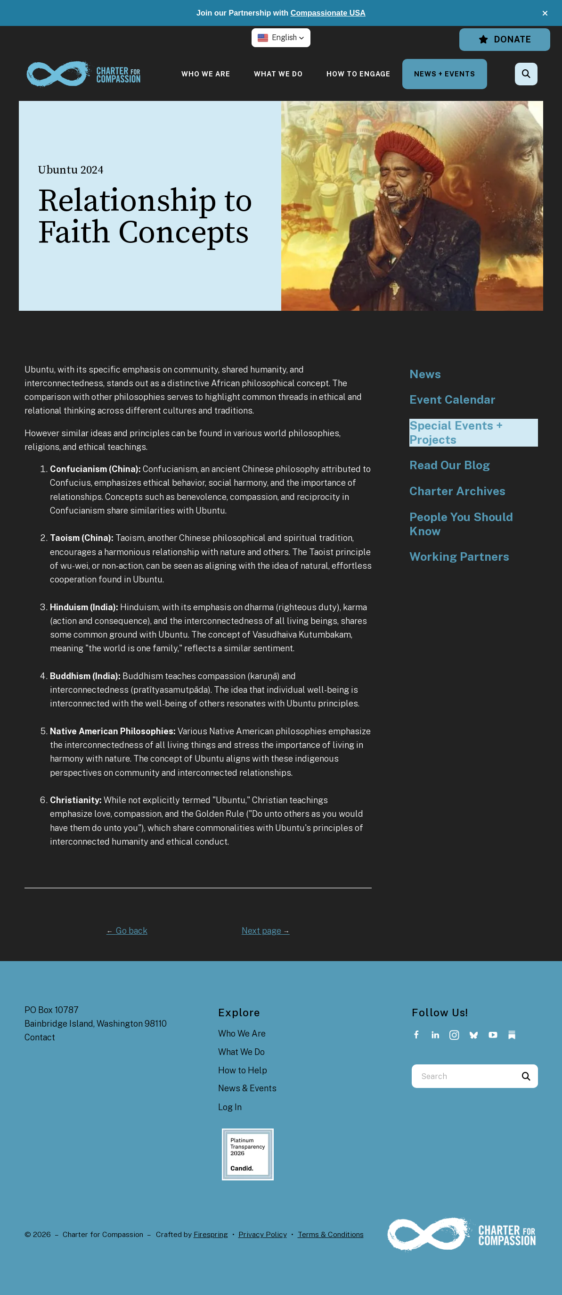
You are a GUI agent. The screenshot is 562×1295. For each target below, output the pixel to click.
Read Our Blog (449, 465)
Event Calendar (452, 400)
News (425, 374)
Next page (266, 931)
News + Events (444, 74)
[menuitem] (206, 74)
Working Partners (459, 557)
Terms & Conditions (331, 1234)
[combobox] (463, 1076)
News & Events (247, 1088)
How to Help (242, 1070)
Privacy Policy (262, 1234)
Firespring (211, 1234)
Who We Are (205, 74)
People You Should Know (461, 524)
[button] (545, 13)
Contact (39, 1037)
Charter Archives (457, 491)
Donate (504, 39)
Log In (230, 1107)
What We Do (278, 74)
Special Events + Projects (456, 433)
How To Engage (358, 74)
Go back (126, 931)
